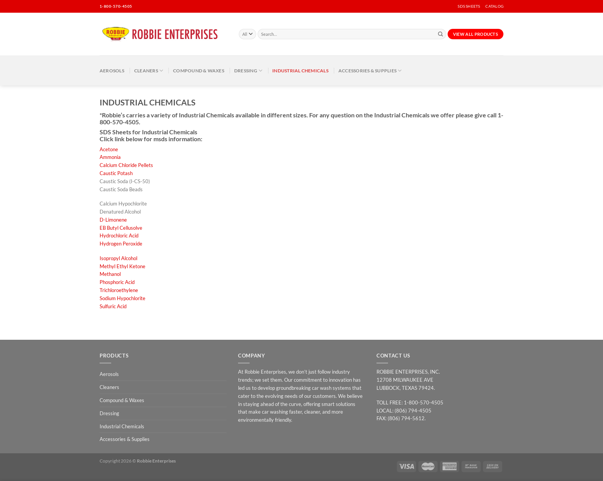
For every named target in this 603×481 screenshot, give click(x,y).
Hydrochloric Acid (119, 235)
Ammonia (110, 157)
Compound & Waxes (198, 70)
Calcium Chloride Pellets (126, 165)
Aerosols (112, 70)
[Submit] (440, 34)
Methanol (110, 274)
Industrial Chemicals (300, 70)
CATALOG (494, 6)
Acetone (109, 149)
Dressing (248, 70)
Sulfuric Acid (113, 306)
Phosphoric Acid (117, 282)
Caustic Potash (116, 173)
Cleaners (148, 70)
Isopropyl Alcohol (118, 258)
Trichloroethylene (119, 290)
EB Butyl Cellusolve (121, 228)
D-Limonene (113, 220)
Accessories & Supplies (370, 70)
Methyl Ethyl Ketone (122, 266)
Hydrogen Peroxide (121, 243)
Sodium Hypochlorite (122, 298)
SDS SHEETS (469, 6)
